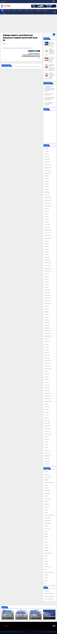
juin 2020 (46, 344)
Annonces (38, 10)
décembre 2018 (48, 393)
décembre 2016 (48, 455)
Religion (46, 555)
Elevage (46, 509)
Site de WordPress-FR (49, 598)
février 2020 (47, 355)
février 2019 (47, 387)
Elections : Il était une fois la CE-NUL (21, 616)
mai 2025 (46, 183)
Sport (32, 10)
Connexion (47, 590)
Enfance (46, 512)
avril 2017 (46, 447)
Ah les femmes (48, 477)
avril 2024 (47, 219)
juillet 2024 (47, 211)
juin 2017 (46, 442)
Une (45, 583)
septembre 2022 (48, 270)
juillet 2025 (47, 178)
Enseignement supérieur (50, 515)
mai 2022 (46, 281)
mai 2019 (46, 379)
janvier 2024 (47, 227)
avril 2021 (46, 317)
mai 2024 (46, 216)
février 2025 (47, 192)
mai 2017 (46, 444)
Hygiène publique (48, 523)
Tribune (46, 580)
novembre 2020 (48, 330)
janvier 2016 (47, 461)
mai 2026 (46, 151)
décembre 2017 (48, 425)
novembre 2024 (48, 200)
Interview (46, 525)
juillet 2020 (47, 341)
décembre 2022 (48, 262)
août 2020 (47, 338)
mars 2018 (47, 417)
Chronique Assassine (49, 482)
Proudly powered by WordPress (6, 631)
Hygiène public (48, 520)
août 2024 (47, 208)
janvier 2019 (47, 390)
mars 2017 (47, 450)
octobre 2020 (47, 333)
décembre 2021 (48, 295)
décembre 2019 (48, 360)
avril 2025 (47, 186)
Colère (46, 485)
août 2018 (47, 404)
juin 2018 (46, 409)
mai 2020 (46, 347)
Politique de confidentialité (51, 631)
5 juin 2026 (6, 617)
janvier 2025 (47, 194)
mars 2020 (47, 352)
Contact (4, 13)
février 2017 (47, 453)
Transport (47, 577)
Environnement (48, 517)
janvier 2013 (47, 463)
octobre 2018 (47, 398)
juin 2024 (46, 213)
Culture (27, 10)
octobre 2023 (47, 235)
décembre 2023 (48, 230)
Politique (7, 10)
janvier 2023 (47, 260)
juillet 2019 (47, 374)
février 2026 (47, 159)
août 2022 (47, 273)
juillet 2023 (47, 243)
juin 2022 (46, 279)
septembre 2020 (48, 336)
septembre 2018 (48, 401)
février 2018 (47, 420)
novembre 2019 (48, 363)
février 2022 (47, 289)
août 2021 (47, 306)
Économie (20, 10)
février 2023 (47, 257)
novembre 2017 (48, 428)
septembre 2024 (48, 205)
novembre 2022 (48, 265)
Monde (46, 542)
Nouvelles (47, 547)
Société (14, 10)
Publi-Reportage (48, 553)
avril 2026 (47, 154)
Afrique (46, 471)
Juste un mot (47, 528)
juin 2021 (46, 311)
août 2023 (47, 241)
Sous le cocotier (48, 566)
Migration (46, 536)
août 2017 (47, 436)
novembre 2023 (48, 232)
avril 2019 (46, 382)
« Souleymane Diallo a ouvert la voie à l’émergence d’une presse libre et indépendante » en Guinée (50, 88)
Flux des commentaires (49, 596)
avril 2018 (46, 414)
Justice (46, 531)
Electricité (47, 506)
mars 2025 (47, 189)
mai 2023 (46, 249)
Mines (46, 539)
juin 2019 (46, 376)
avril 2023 (47, 251)
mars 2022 (47, 287)
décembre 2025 (48, 164)
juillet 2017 (47, 439)
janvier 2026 (47, 162)
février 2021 (47, 322)
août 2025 (47, 175)
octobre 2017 (47, 431)
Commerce (47, 487)
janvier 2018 (47, 423)
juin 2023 (46, 246)
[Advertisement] (28, 22)
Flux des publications (49, 593)
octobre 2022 (47, 268)
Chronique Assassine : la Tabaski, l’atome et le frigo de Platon (50, 98)
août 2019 (47, 371)
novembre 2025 (48, 167)
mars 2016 (47, 458)
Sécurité (46, 561)
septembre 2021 (48, 303)
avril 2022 (47, 284)
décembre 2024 (48, 197)
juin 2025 (46, 181)
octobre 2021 (47, 300)
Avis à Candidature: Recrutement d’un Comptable (49, 103)
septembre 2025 (48, 173)
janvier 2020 (47, 357)
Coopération (47, 493)
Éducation (47, 504)
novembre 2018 (48, 395)
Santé (46, 558)
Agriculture (47, 474)
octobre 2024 (47, 202)
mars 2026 (47, 156)
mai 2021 (46, 314)
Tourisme (46, 574)
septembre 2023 (48, 238)
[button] (53, 11)
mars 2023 (47, 254)
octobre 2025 (47, 170)
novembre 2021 (48, 298)
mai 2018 (46, 412)
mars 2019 (47, 385)
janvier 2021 (47, 325)
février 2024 (47, 224)
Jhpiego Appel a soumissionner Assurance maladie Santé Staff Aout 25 (20, 37)
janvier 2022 (47, 292)
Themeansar (20, 631)
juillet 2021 (47, 308)
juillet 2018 (47, 406)
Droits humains (48, 498)
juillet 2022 (47, 276)
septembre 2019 (48, 368)
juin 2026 (46, 148)
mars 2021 (47, 319)
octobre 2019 (47, 366)
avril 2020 (47, 349)
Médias (46, 534)
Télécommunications (49, 572)
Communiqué (47, 490)
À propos (45, 10)
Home (38, 631)
